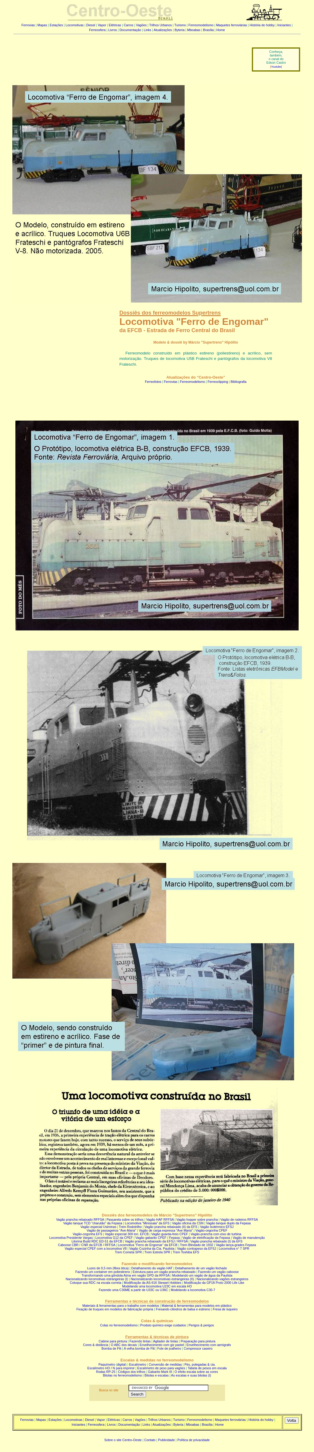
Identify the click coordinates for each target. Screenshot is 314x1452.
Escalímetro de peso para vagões (161, 1368)
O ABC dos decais (124, 1345)
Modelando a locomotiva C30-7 (193, 1290)
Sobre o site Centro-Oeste (123, 1440)
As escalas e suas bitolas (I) (191, 1375)
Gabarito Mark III (160, 1371)
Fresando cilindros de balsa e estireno (183, 1309)
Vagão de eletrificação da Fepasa (206, 1237)
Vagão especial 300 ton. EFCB (127, 1234)
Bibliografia (239, 381)
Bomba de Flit (112, 1348)
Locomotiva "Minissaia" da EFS (147, 1223)
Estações (56, 25)
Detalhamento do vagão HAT (151, 1268)
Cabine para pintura (113, 1341)
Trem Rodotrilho (130, 1227)
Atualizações (163, 30)
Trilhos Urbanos (160, 25)
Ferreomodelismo (201, 25)
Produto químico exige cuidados (163, 1325)
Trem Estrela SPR (157, 1252)
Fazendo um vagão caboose (218, 1272)
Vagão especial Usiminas (98, 1227)
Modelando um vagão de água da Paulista (202, 1275)
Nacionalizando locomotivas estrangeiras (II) (162, 1279)
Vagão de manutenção (249, 1237)
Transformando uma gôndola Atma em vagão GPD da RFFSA (126, 1275)
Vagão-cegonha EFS (87, 1234)
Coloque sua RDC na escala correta (95, 1282)
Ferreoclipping (218, 381)
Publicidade (166, 1440)
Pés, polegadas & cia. (199, 1364)
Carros (128, 25)
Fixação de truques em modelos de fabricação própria (114, 1309)
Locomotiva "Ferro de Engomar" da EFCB (147, 1245)
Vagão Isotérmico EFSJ (216, 1227)
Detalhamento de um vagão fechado (201, 1268)
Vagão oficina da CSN (188, 1223)
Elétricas (115, 25)
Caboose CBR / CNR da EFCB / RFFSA (86, 1245)
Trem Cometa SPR (128, 1252)
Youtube (276, 66)
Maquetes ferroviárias (231, 25)
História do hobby (262, 25)
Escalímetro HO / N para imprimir (111, 1368)
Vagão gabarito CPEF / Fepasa (157, 1237)
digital (121, 1364)
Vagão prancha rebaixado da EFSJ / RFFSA (156, 1241)
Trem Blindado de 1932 (196, 1245)
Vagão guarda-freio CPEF (169, 1234)
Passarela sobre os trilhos (125, 1219)
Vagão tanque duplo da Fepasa (228, 1223)
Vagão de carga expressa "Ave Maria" (166, 1230)
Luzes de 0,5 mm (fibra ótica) (108, 1268)
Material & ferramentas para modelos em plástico (197, 1305)
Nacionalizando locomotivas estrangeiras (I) (97, 1279)
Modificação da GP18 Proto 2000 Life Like (214, 1282)
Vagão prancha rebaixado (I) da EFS (216, 1241)
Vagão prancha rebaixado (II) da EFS (171, 1227)
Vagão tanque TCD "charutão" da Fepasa (92, 1223)
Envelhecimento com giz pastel (162, 1345)
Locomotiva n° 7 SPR (234, 1248)
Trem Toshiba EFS (186, 1252)
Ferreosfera (97, 30)
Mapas (42, 25)
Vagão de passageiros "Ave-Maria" (111, 1230)
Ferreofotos (153, 381)
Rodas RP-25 (106, 1371)
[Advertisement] (129, 55)
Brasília (208, 30)
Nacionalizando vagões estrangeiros (223, 1279)
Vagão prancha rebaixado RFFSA (80, 1219)
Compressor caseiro (198, 1348)
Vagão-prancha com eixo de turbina (216, 1234)
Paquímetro (106, 1364)
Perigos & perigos (201, 1325)
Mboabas (194, 30)
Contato (149, 1440)
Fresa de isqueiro (225, 1309)
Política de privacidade (193, 1440)
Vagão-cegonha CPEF (211, 1230)
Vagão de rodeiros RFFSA (239, 1219)
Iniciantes (284, 25)
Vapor (102, 25)
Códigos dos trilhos (131, 1371)
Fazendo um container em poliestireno (102, 1272)
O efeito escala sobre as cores (196, 1371)
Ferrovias (28, 25)
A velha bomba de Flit (139, 1348)
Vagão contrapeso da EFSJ (196, 1248)
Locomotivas (74, 25)
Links (147, 30)
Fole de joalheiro (169, 1348)
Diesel (90, 25)
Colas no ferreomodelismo (119, 1325)
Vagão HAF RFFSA (160, 1219)
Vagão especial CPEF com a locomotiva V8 (95, 1248)
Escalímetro (137, 1364)
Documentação (130, 30)
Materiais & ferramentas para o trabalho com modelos (120, 1305)
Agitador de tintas (165, 1341)
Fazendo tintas (140, 1341)
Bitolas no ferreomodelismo (122, 1375)
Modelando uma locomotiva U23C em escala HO (157, 1286)
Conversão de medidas (165, 1364)
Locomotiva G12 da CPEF (114, 1237)
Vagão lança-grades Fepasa (236, 1245)
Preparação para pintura (198, 1341)
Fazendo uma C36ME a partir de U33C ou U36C (133, 1290)
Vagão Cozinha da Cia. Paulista (152, 1248)
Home (220, 30)
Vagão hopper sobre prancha (197, 1219)
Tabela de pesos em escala (207, 1368)
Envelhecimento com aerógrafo (208, 1345)
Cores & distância (95, 1345)
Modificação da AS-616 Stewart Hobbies (153, 1282)
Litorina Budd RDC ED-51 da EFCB (96, 1241)
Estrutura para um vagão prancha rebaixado (164, 1272)
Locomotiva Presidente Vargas (71, 1237)
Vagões (141, 25)
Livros (112, 30)
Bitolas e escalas (156, 1375)
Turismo (180, 25)
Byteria (180, 30)
